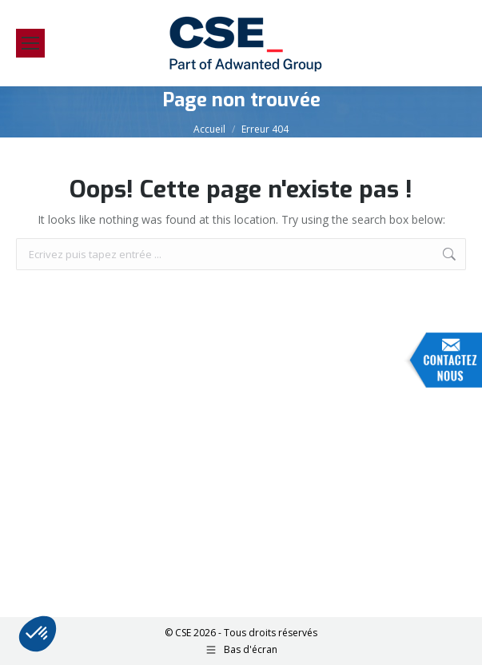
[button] (37, 634)
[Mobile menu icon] (30, 43)
